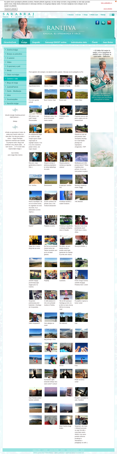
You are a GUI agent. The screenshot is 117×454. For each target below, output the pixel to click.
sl (113, 15)
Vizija (86, 15)
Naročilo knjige (13, 103)
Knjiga (24, 42)
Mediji (103, 15)
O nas (79, 15)
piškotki (63, 450)
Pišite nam (94, 15)
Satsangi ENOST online (55, 42)
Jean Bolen (108, 42)
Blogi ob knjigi (12, 83)
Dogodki (36, 42)
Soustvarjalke (12, 99)
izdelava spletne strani (39, 452)
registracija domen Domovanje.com (75, 452)
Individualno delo (79, 42)
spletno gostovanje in (60, 452)
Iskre (9, 95)
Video (9, 62)
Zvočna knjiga (12, 50)
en (111, 15)
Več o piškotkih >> (106, 3)
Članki (95, 42)
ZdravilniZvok (10, 42)
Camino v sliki (12, 79)
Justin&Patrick (12, 87)
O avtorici (10, 58)
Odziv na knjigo (13, 75)
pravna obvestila (54, 450)
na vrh (82, 450)
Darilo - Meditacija (14, 91)
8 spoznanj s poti (13, 66)
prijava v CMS (36, 450)
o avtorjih (45, 450)
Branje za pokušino (14, 54)
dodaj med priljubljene (73, 450)
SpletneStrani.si (49, 452)
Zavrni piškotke (108, 8)
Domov (71, 15)
